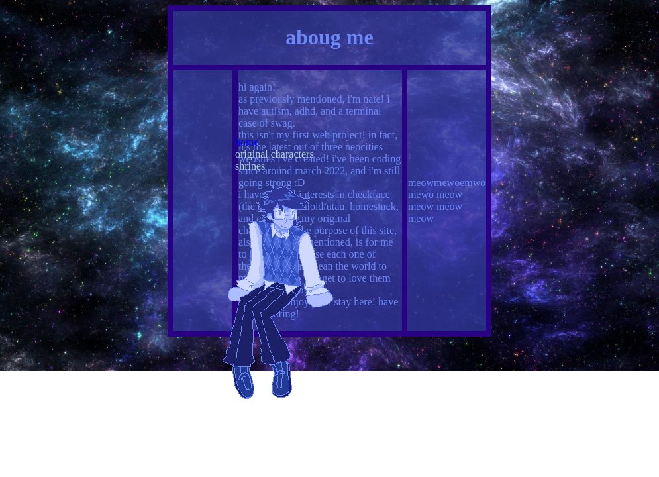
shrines (250, 166)
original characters (274, 154)
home (247, 142)
